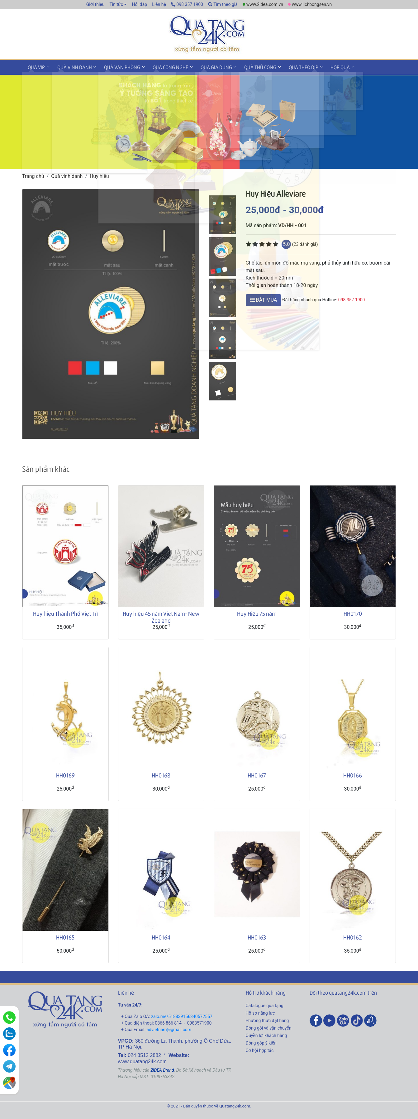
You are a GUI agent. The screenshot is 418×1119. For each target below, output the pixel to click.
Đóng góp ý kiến (261, 1042)
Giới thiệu (95, 4)
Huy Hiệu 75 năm (257, 612)
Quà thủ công (249, 66)
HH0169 (65, 774)
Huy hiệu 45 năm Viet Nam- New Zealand (161, 616)
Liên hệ (159, 4)
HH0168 (161, 774)
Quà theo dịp (290, 66)
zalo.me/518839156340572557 (181, 1015)
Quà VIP (35, 66)
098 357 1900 (187, 4)
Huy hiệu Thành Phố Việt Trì (65, 612)
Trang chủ (33, 175)
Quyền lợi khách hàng (266, 1034)
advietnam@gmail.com (168, 1028)
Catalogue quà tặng (264, 1004)
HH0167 (257, 774)
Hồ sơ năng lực (260, 1012)
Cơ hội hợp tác (260, 1049)
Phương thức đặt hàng (267, 1019)
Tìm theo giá (223, 4)
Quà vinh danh (71, 66)
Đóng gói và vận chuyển (269, 1027)
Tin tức (116, 4)
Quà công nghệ (163, 66)
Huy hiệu (99, 175)
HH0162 (352, 936)
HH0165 (65, 936)
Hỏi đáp (139, 4)
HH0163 (257, 936)
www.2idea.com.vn (264, 4)
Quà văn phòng (117, 66)
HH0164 (161, 936)
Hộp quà (325, 66)
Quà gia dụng (207, 66)
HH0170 (353, 612)
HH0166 (352, 774)
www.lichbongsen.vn (312, 4)
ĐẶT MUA (263, 299)
